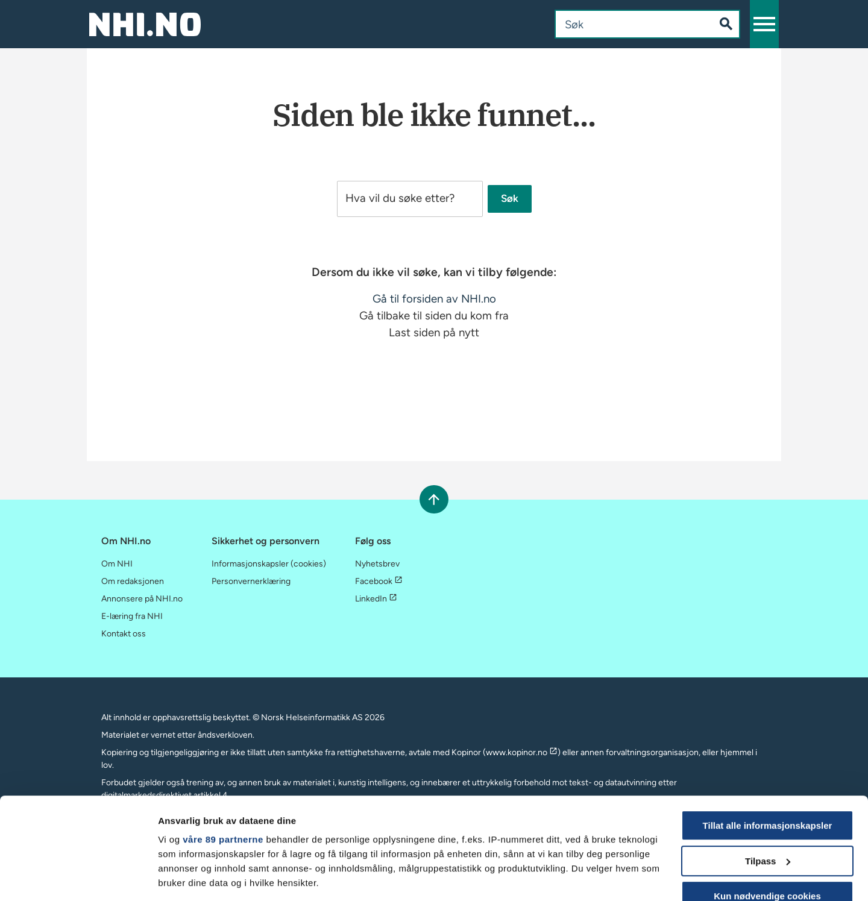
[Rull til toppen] (434, 499)
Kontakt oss (123, 634)
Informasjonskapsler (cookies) (269, 564)
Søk (510, 199)
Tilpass (767, 766)
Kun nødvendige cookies (767, 801)
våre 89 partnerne (223, 744)
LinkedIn (376, 599)
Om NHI (117, 564)
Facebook (379, 581)
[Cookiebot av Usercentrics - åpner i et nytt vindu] (78, 877)
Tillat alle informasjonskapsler (767, 730)
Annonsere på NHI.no (142, 599)
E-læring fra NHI (132, 616)
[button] (764, 24)
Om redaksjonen (132, 581)
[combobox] (624, 24)
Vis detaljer (182, 877)
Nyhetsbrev (377, 564)
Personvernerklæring (251, 581)
